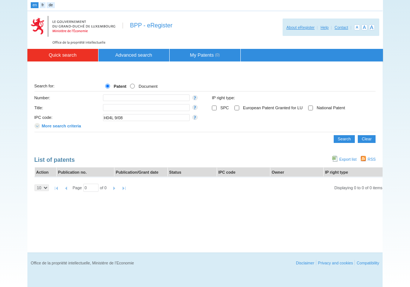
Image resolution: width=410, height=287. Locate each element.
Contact (341, 27)
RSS (372, 159)
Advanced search (133, 55)
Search (344, 139)
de (51, 5)
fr (42, 5)
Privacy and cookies (335, 263)
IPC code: (43, 117)
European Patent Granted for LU (273, 108)
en (35, 5)
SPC (224, 108)
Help (324, 27)
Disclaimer (305, 263)
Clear (367, 139)
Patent (120, 86)
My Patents (205, 55)
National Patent (331, 108)
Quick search (62, 55)
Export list (348, 159)
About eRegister (300, 27)
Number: (42, 98)
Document (148, 86)
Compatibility (368, 263)
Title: (38, 108)
